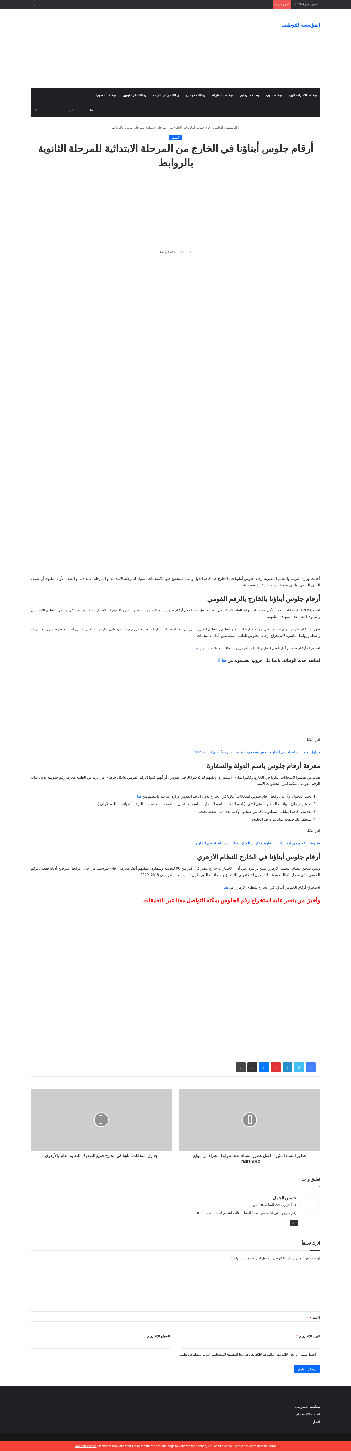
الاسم (315, 1317)
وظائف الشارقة (222, 95)
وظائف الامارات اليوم (302, 95)
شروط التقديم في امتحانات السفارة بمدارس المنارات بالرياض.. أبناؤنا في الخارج (258, 843)
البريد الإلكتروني (308, 1336)
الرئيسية (232, 127)
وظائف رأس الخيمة (166, 95)
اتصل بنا (314, 1422)
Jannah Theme (85, 1446)
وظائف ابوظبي (249, 95)
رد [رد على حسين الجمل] (293, 1222)
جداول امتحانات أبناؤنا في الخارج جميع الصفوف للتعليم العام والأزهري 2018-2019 (257, 752)
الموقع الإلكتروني (158, 1336)
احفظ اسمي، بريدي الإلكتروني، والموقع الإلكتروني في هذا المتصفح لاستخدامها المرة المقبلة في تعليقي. (246, 1354)
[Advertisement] (126, 48)
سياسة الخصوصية (307, 1407)
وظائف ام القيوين (134, 95)
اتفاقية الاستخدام (308, 1414)
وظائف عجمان (195, 95)
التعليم (219, 127)
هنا (197, 648)
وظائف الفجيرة (105, 95)
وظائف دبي (273, 95)
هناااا (222, 660)
